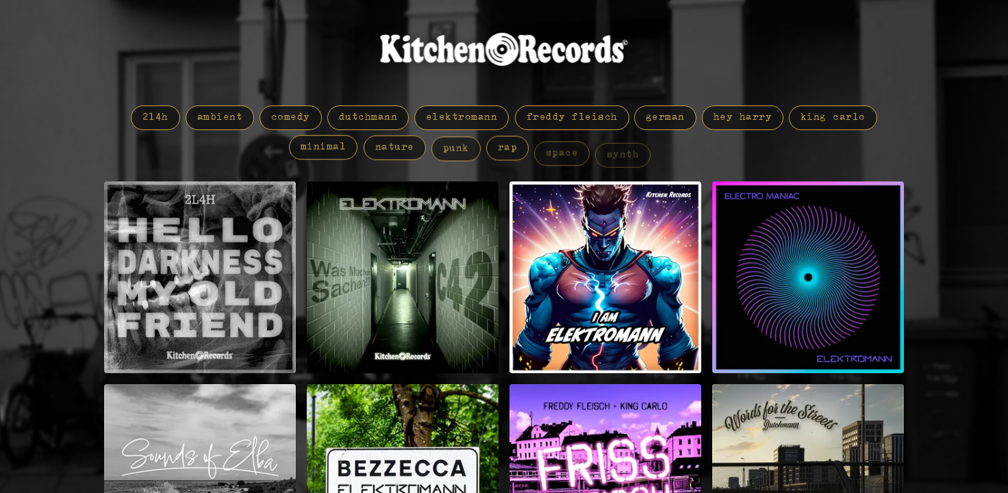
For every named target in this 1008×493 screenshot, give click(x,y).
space (562, 159)
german (665, 117)
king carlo (833, 118)
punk (456, 154)
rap (507, 156)
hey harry (743, 117)
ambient (219, 117)
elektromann (461, 117)
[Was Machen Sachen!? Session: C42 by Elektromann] (403, 277)
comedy (290, 117)
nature (394, 152)
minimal (323, 149)
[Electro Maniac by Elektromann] (808, 277)
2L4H (155, 117)
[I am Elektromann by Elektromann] (605, 277)
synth (623, 159)
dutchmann (368, 117)
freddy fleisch (572, 117)
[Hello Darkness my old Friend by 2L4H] (200, 277)
